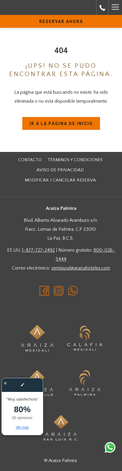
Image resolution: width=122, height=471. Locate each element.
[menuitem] (30, 160)
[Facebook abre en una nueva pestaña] (44, 290)
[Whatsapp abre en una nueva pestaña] (73, 290)
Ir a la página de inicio (61, 123)
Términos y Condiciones (75, 159)
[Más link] (115, 7)
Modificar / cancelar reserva (60, 180)
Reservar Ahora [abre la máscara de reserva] (61, 21)
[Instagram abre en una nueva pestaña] (58, 290)
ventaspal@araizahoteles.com (80, 268)
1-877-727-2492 (38, 250)
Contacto (30, 159)
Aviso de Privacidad (60, 170)
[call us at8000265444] (102, 7)
